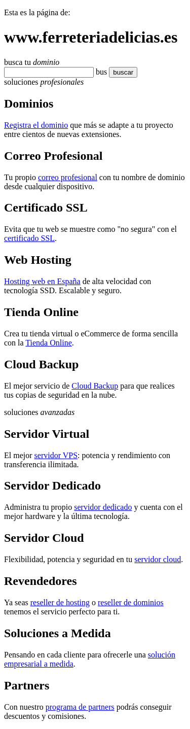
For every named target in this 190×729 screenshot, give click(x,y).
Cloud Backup (94, 385)
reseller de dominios (131, 602)
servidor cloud (157, 559)
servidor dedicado (103, 507)
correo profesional (67, 177)
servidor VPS (56, 455)
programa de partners (80, 707)
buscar (120, 72)
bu (100, 71)
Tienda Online (48, 342)
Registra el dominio (36, 125)
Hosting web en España (42, 281)
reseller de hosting (60, 602)
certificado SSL (29, 238)
